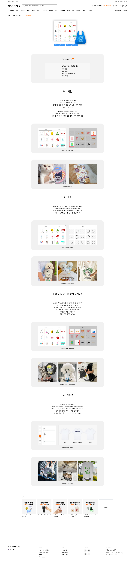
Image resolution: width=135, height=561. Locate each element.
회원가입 (125, 1)
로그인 (120, 1)
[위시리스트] (120, 6)
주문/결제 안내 (65, 550)
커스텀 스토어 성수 (44, 552)
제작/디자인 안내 (66, 554)
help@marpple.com (110, 554)
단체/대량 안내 (65, 552)
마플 (9, 1)
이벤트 (41, 554)
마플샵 (13, 1)
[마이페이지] (126, 6)
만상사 (17, 1)
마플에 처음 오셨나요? (45, 550)
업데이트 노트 (43, 557)
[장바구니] (123, 6)
